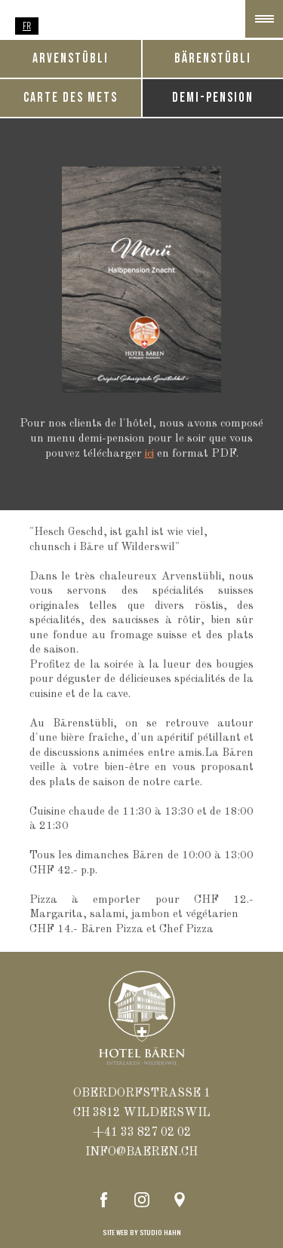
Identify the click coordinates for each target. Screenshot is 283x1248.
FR (27, 26)
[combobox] (26, 26)
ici (149, 454)
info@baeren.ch (141, 1152)
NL (98, 26)
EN (74, 26)
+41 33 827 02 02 (142, 1133)
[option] (50, 26)
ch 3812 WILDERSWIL (142, 1113)
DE (50, 26)
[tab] (213, 59)
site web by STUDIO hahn (142, 1232)
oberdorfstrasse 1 (142, 1093)
